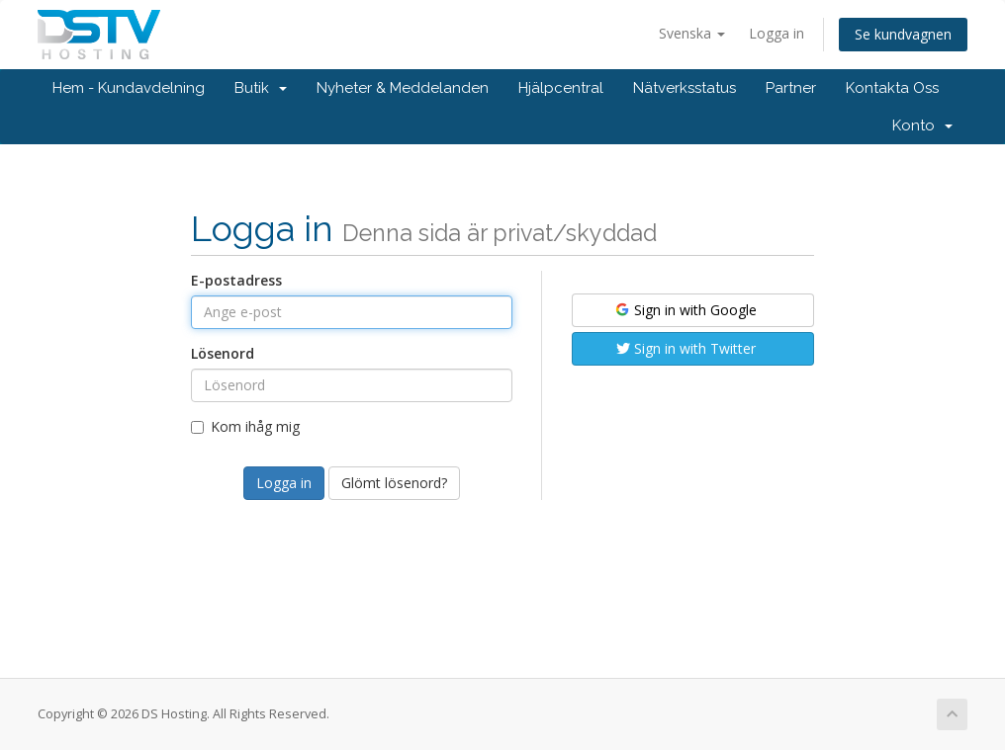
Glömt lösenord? (394, 482)
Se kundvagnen (903, 34)
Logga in (776, 33)
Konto (922, 125)
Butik (260, 88)
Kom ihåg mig (245, 426)
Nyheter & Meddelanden (403, 88)
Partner (791, 88)
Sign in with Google (685, 309)
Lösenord (222, 353)
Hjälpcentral (560, 88)
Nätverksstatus (684, 88)
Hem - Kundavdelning (128, 88)
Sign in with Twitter (686, 348)
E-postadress (236, 280)
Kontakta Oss (892, 88)
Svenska (692, 33)
